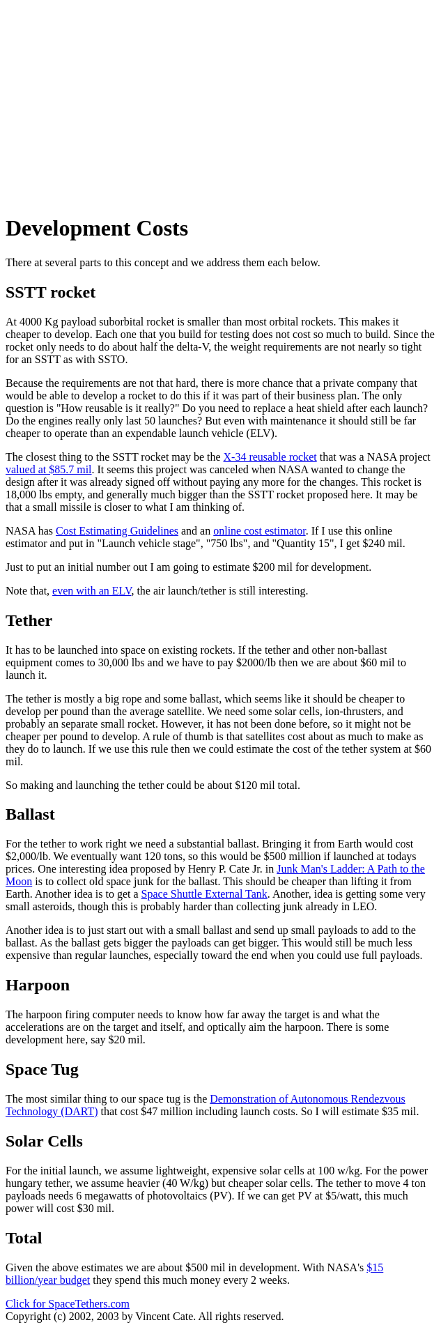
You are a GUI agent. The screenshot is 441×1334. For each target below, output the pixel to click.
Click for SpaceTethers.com (68, 1304)
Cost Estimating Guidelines (117, 531)
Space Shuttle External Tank (204, 894)
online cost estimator (259, 531)
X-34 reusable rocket (270, 457)
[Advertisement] (223, 103)
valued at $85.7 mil (49, 469)
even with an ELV (91, 591)
